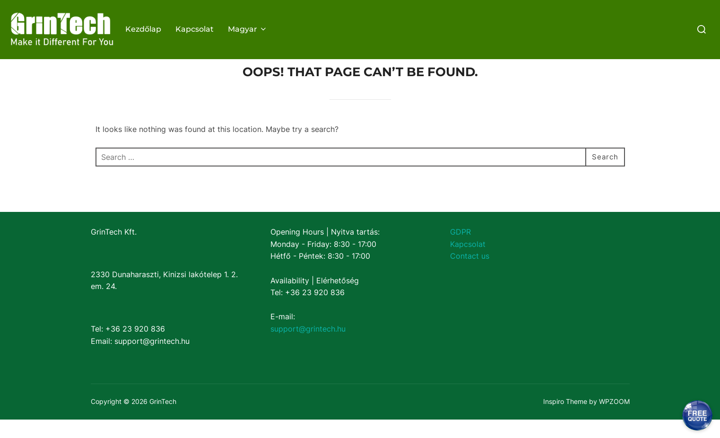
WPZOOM (614, 420)
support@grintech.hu (308, 347)
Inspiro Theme (565, 420)
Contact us (469, 274)
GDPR (460, 250)
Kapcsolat (194, 29)
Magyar (248, 29)
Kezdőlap (143, 29)
